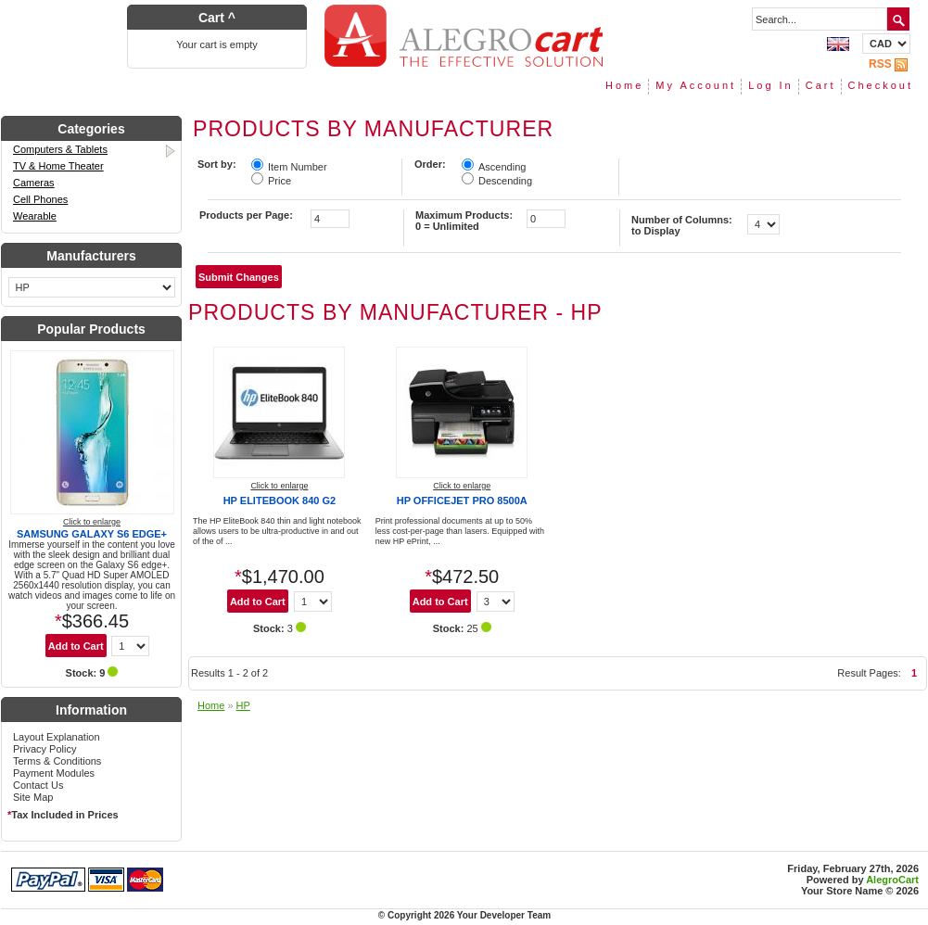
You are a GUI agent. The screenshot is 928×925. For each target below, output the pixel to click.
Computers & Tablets (96, 151)
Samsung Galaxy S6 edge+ (92, 533)
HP (243, 705)
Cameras (34, 182)
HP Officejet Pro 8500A (462, 500)
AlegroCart (892, 879)
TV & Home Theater (58, 165)
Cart (821, 85)
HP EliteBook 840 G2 (279, 500)
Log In (771, 85)
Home (624, 85)
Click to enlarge (92, 521)
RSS (889, 63)
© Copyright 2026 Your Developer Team (464, 915)
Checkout (880, 85)
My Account (695, 85)
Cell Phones (40, 199)
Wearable (35, 216)
